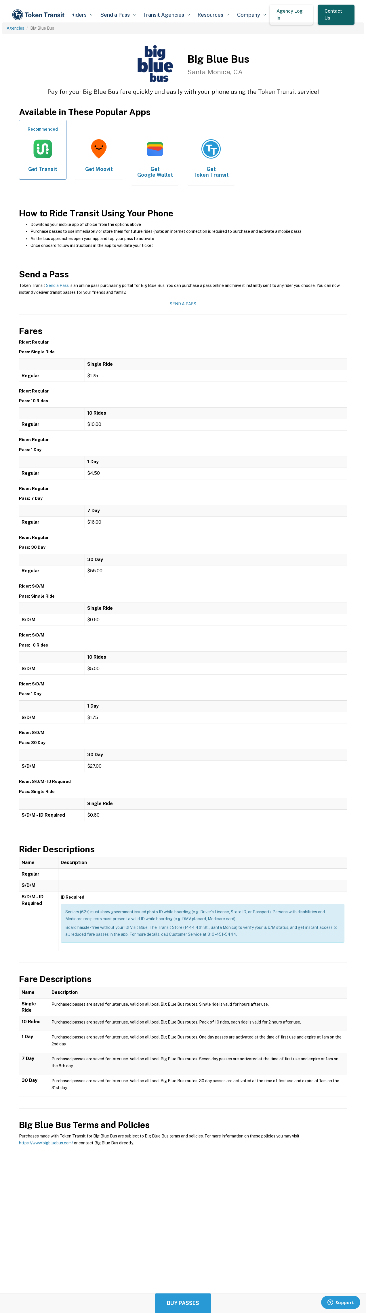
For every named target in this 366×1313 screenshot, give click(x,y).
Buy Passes (183, 1303)
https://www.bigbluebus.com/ (46, 1143)
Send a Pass (57, 285)
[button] (81, 15)
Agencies (15, 28)
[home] (39, 14)
